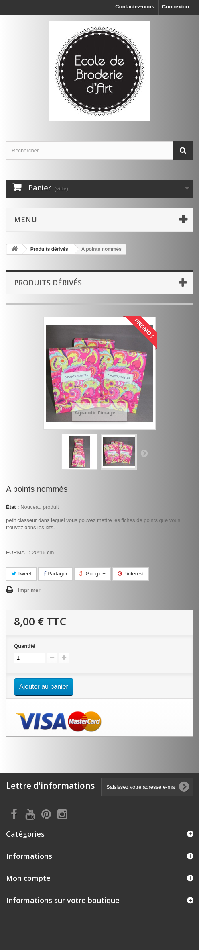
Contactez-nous (134, 7)
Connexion (175, 7)
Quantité (24, 646)
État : (12, 507)
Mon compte (28, 878)
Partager (55, 574)
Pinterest (131, 574)
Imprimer (29, 590)
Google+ (92, 574)
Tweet (21, 574)
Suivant (144, 453)
